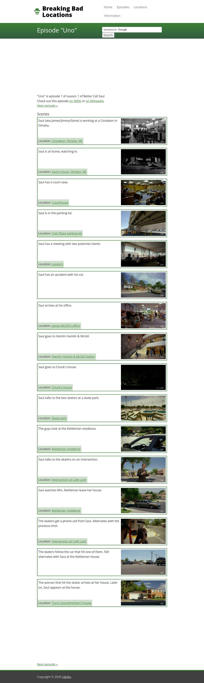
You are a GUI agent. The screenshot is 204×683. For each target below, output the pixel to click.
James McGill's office (66, 326)
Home (108, 7)
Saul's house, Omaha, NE (69, 172)
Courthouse (60, 202)
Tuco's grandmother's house (71, 603)
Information (112, 16)
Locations (140, 7)
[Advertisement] (102, 65)
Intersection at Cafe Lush (69, 480)
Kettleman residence (66, 449)
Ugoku (66, 677)
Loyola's (57, 264)
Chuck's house (62, 387)
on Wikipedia (95, 101)
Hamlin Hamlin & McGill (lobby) (73, 356)
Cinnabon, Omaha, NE (67, 141)
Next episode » (47, 106)
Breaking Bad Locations (62, 11)
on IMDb (75, 101)
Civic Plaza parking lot (67, 233)
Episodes (123, 7)
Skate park (59, 418)
